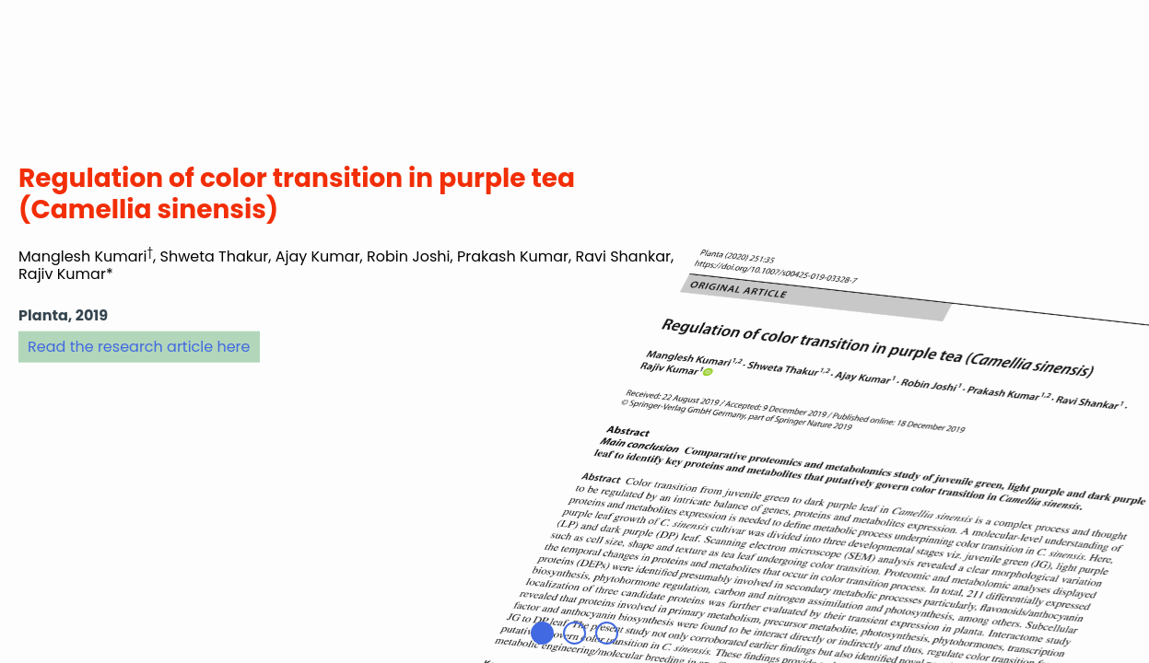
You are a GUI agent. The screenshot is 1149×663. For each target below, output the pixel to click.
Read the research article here (139, 345)
